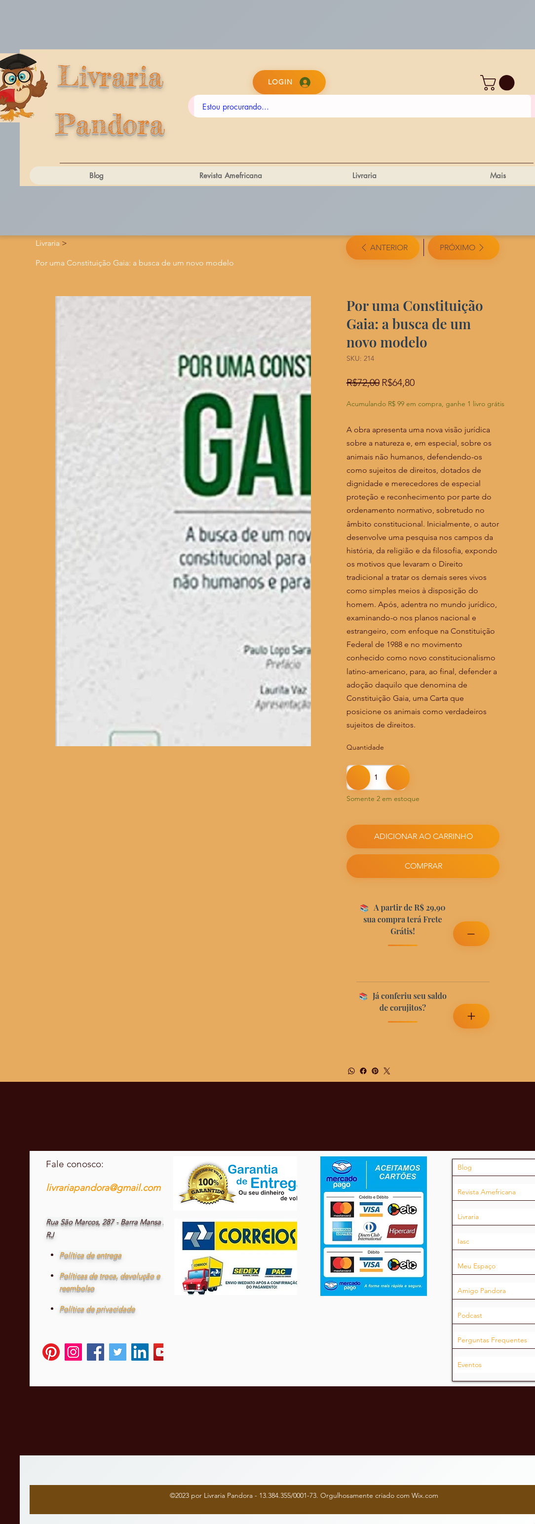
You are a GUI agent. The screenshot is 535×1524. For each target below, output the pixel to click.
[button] (499, 82)
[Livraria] (48, 243)
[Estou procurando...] (362, 107)
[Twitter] (387, 1071)
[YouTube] (162, 1352)
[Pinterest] (375, 1071)
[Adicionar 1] (398, 777)
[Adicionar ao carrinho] (422, 836)
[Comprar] (422, 866)
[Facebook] (363, 1071)
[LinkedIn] (140, 1352)
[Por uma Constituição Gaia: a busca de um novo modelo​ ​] (136, 262)
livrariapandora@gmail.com (103, 1187)
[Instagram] (73, 1352)
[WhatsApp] (351, 1071)
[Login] (289, 82)
